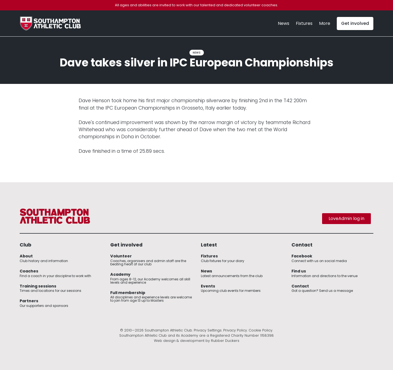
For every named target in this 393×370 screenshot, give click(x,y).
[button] (325, 23)
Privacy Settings (208, 330)
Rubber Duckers (225, 340)
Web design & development (179, 340)
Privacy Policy (235, 330)
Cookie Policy (260, 330)
